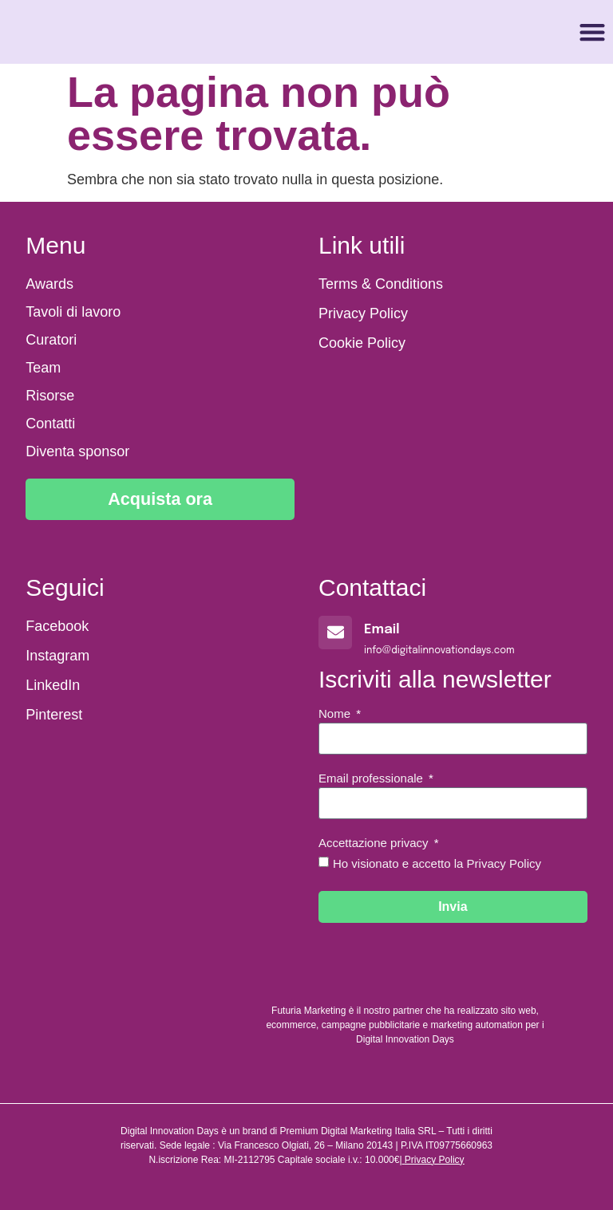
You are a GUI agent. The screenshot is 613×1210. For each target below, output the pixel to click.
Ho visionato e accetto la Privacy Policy (437, 863)
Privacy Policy (435, 1159)
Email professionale (372, 778)
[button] (592, 32)
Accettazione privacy (375, 843)
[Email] (335, 632)
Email (382, 630)
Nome (336, 713)
